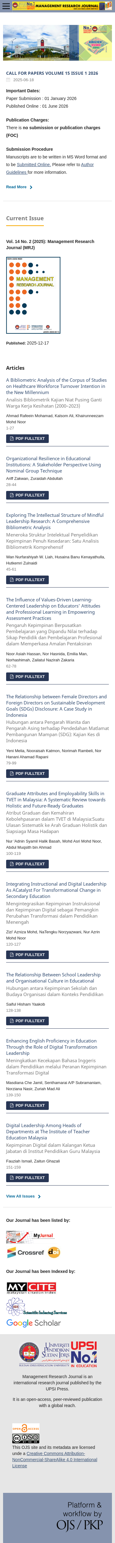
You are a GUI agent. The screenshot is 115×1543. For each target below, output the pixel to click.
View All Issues (20, 1196)
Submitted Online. (34, 164)
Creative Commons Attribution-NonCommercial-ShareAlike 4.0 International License (54, 1459)
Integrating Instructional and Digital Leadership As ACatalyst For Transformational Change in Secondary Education (57, 903)
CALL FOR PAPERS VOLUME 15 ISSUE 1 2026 (52, 73)
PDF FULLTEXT (29, 438)
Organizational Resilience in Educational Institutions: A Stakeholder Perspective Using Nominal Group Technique (53, 465)
